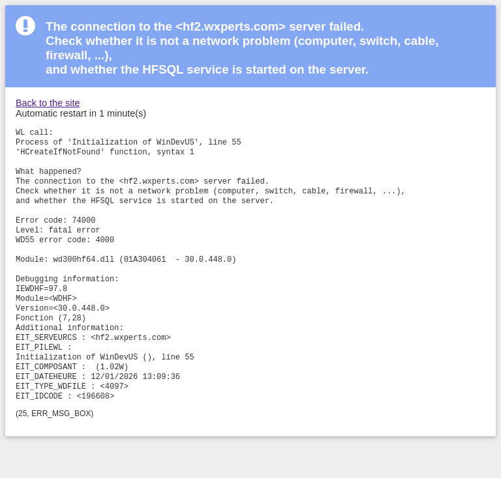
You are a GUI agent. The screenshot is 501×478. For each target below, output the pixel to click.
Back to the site (48, 103)
